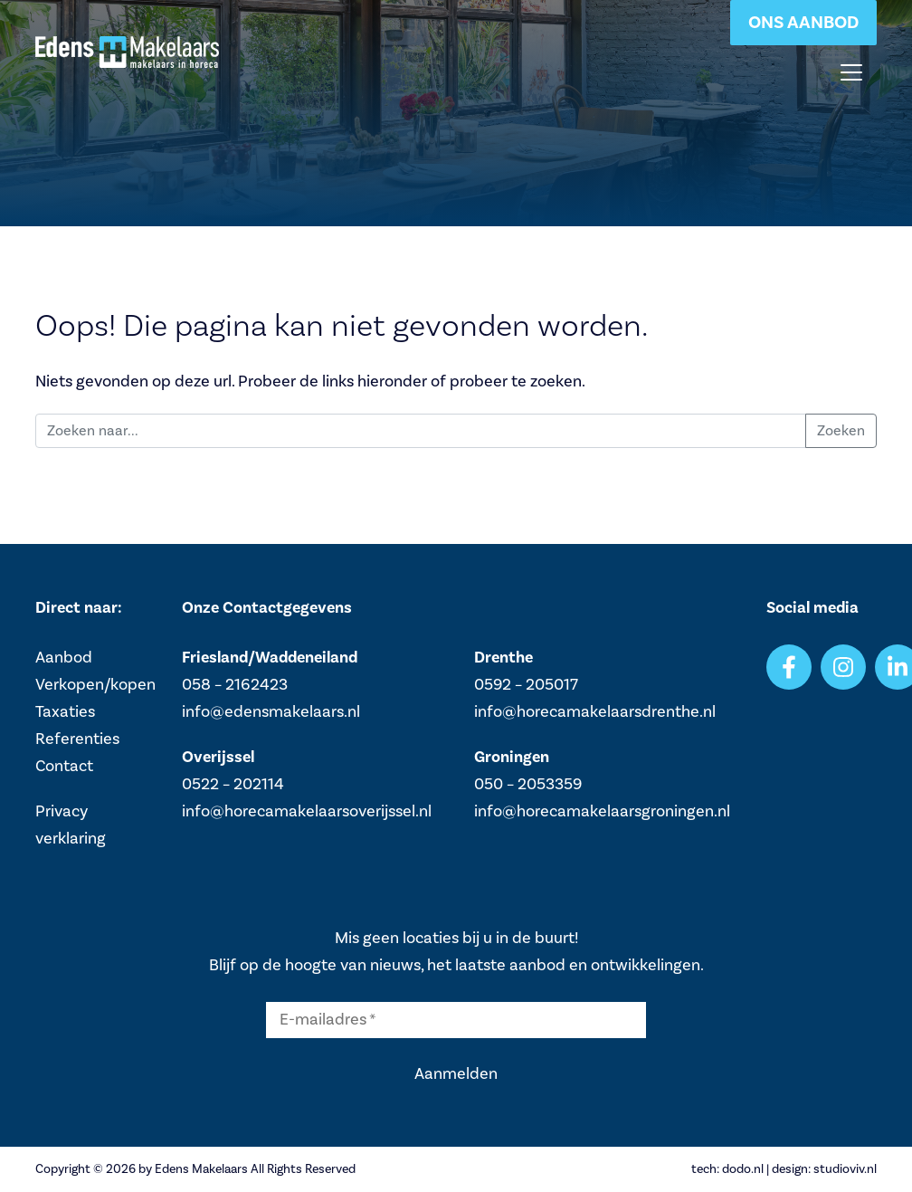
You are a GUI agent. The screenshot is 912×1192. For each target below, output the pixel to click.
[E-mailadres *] (456, 1020)
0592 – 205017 (526, 684)
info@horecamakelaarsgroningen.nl (602, 811)
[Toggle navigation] (851, 72)
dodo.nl (743, 1169)
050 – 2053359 (528, 784)
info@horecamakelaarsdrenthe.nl (595, 711)
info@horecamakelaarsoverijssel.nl (307, 811)
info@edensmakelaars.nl (271, 711)
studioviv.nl (845, 1169)
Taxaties (65, 711)
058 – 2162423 (235, 684)
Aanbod (63, 657)
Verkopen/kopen (95, 684)
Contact (64, 766)
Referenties (77, 739)
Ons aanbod (803, 22)
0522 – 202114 (233, 784)
